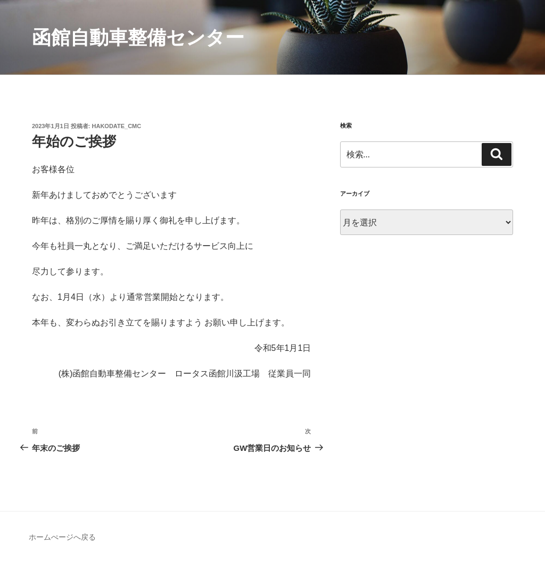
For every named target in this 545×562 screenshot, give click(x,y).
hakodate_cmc (117, 126)
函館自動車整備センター (138, 37)
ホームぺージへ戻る (62, 537)
